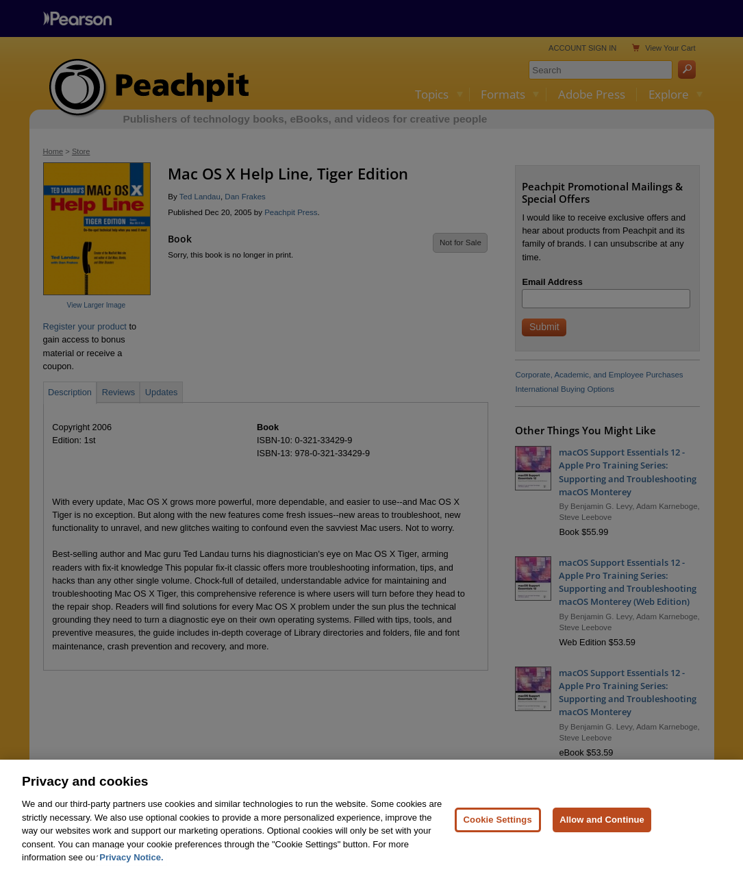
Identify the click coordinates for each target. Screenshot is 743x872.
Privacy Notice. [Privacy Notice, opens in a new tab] (131, 863)
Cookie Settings (498, 825)
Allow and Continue (601, 825)
